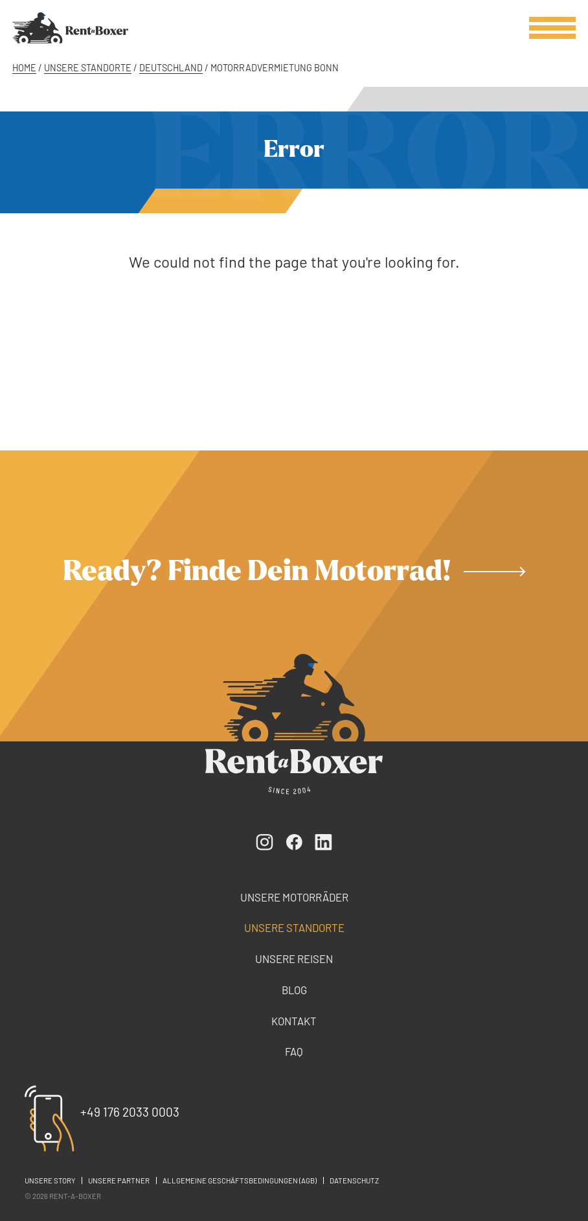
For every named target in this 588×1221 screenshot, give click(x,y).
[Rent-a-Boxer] (70, 27)
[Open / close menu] (552, 28)
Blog (294, 989)
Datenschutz (354, 1180)
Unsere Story (50, 1180)
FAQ (294, 1051)
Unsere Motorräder (294, 896)
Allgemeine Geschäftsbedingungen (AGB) (240, 1180)
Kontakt (294, 1020)
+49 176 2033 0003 (129, 1111)
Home (24, 67)
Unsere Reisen (294, 958)
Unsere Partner (119, 1180)
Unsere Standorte (87, 67)
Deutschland (171, 67)
